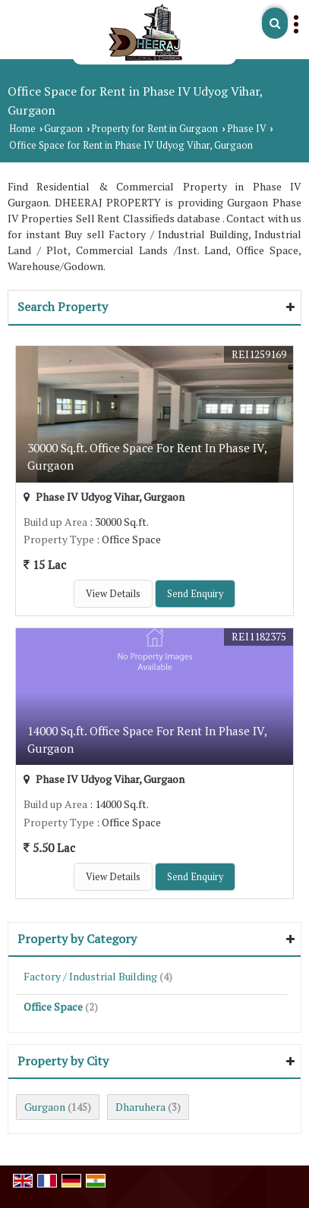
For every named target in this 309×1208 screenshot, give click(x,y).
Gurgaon (63, 128)
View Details (113, 593)
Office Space (53, 1006)
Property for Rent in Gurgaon (154, 128)
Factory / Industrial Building (90, 976)
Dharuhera (140, 1106)
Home (22, 128)
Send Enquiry (195, 593)
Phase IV (246, 128)
